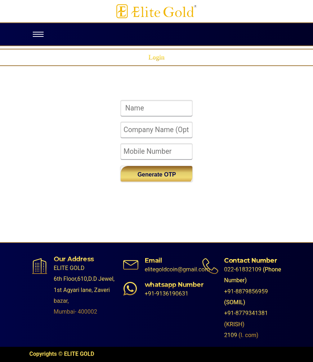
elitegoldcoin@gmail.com (177, 269)
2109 (230, 335)
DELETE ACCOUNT (156, 189)
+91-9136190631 (166, 293)
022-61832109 (242, 269)
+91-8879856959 (246, 291)
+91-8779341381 (246, 313)
